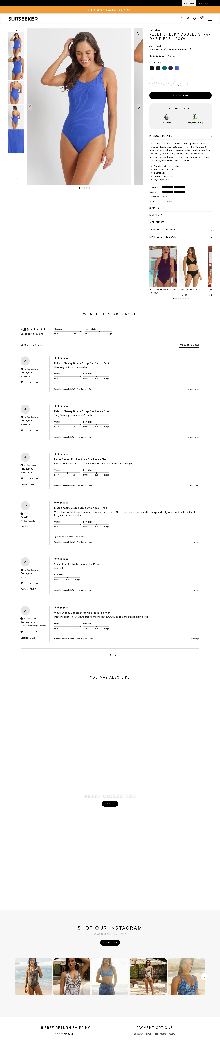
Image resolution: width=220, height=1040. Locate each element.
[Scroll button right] (204, 862)
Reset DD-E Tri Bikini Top (191, 291)
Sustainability (65, 974)
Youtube (136, 974)
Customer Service (103, 962)
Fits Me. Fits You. (67, 962)
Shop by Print (65, 980)
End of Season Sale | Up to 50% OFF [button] (110, 10)
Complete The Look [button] (180, 236)
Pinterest (136, 980)
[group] (37, 329)
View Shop (111, 828)
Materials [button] (180, 215)
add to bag (180, 95)
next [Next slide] (16, 179)
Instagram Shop (66, 986)
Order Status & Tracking (106, 986)
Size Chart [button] (180, 222)
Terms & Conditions (45, 1033)
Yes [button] (78, 389)
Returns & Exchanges (105, 980)
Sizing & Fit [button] (180, 208)
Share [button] (91, 389)
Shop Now (110, 747)
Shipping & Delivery (104, 974)
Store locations (66, 991)
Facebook (136, 962)
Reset (164, 196)
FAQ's (97, 991)
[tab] (110, 9)
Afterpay (62, 997)
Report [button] (84, 389)
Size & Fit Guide (66, 968)
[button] (30, 107)
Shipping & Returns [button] (180, 229)
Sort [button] (25, 345)
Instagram (137, 968)
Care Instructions (103, 997)
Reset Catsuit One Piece (161, 291)
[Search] (42, 345)
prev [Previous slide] (16, 30)
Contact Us (99, 968)
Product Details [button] (180, 136)
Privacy (59, 1033)
